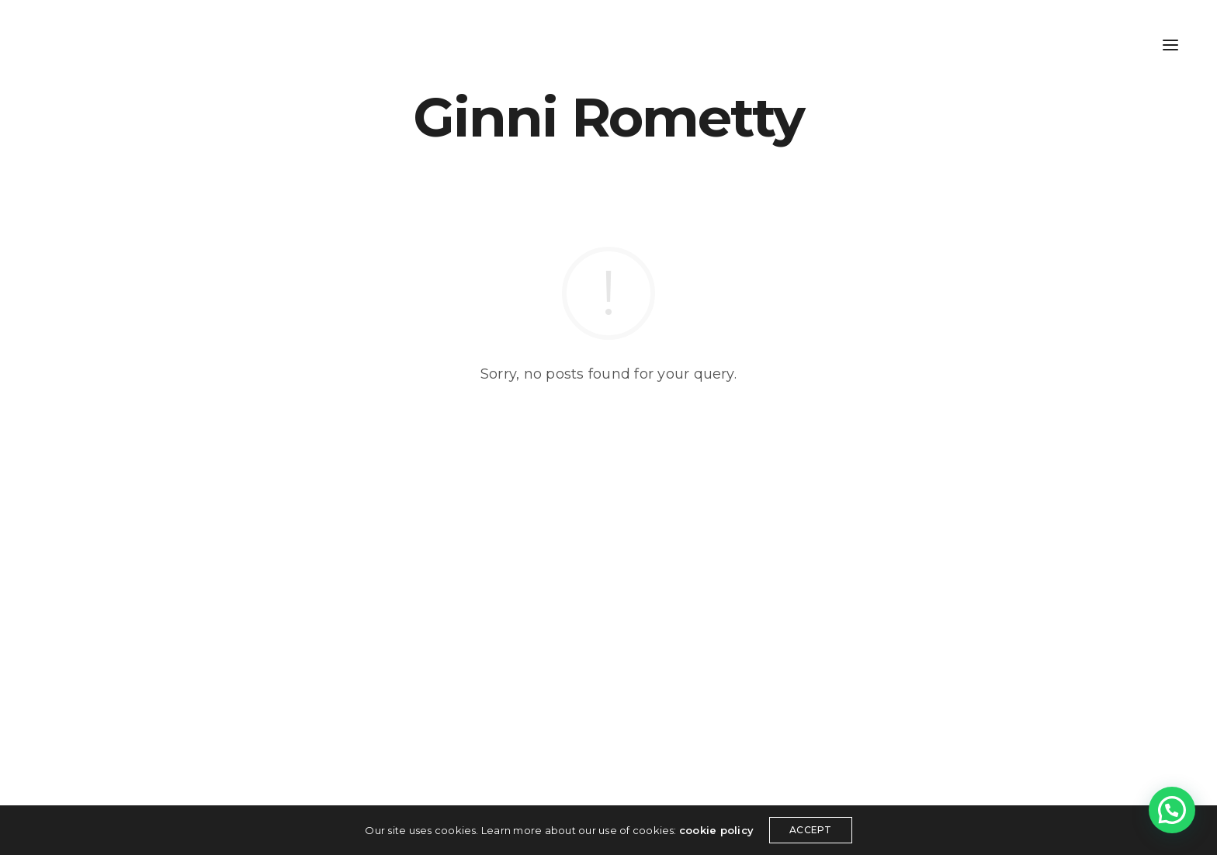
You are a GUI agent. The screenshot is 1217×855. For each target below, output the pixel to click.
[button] (1172, 810)
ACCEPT (810, 830)
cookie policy (716, 830)
